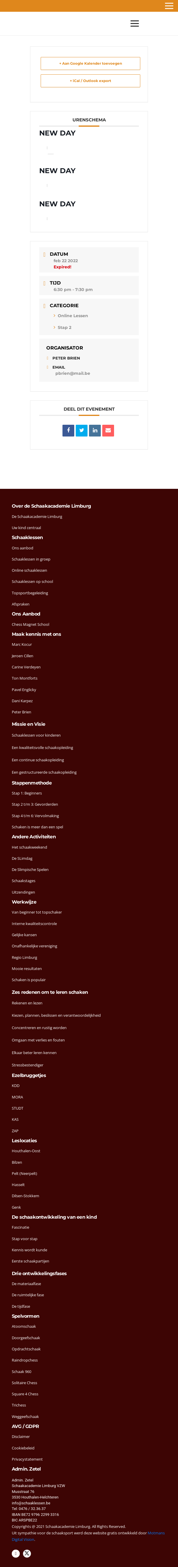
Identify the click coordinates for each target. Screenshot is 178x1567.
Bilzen (17, 1162)
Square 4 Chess (25, 1394)
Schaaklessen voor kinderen (36, 735)
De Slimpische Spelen (30, 869)
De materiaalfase (26, 1283)
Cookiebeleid (23, 1448)
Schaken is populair (29, 979)
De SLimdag (22, 858)
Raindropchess (25, 1360)
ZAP (15, 1130)
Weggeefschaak (25, 1416)
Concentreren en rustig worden (39, 1027)
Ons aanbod (22, 548)
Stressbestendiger (27, 1065)
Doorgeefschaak (26, 1337)
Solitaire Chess (24, 1382)
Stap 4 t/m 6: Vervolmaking (35, 815)
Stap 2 (62, 327)
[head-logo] (16, 23)
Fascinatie (20, 1227)
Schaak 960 (21, 1371)
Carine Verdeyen (26, 667)
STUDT (17, 1108)
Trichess (19, 1405)
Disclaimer (21, 1436)
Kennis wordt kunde (29, 1249)
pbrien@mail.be (72, 373)
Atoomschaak (24, 1326)
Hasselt (18, 1184)
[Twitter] (27, 1554)
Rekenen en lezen (27, 1003)
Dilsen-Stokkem (25, 1195)
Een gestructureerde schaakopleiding (44, 772)
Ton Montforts (24, 678)
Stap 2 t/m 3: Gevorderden (35, 804)
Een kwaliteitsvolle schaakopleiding (42, 747)
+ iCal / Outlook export (90, 80)
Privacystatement (27, 1459)
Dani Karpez (22, 700)
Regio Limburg (24, 957)
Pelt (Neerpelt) (24, 1173)
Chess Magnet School (30, 624)
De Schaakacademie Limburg (37, 516)
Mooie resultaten (27, 968)
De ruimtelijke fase (28, 1294)
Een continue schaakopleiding (38, 759)
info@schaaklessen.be (31, 1503)
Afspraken (20, 604)
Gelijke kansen (24, 934)
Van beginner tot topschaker (37, 912)
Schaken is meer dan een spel (37, 827)
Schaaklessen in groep (31, 559)
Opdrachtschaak (26, 1349)
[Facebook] (16, 1554)
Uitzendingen (23, 892)
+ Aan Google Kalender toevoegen (90, 63)
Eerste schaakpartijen (30, 1261)
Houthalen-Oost (26, 1150)
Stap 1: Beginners (27, 793)
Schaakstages (23, 880)
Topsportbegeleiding (30, 593)
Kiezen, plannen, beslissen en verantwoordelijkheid (56, 1015)
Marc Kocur (22, 644)
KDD (15, 1085)
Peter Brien (21, 712)
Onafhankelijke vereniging (34, 946)
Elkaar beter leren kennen (34, 1052)
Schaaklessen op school (32, 581)
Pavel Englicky (24, 689)
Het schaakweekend (29, 847)
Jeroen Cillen (22, 655)
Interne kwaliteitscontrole (34, 923)
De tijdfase (21, 1306)
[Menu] (135, 23)
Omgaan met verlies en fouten (38, 1040)
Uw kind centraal (26, 527)
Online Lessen (71, 315)
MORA (17, 1097)
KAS (15, 1119)
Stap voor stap (24, 1238)
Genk (16, 1207)
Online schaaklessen (29, 570)
